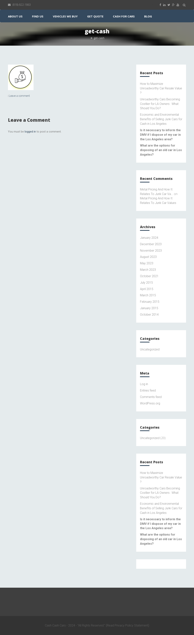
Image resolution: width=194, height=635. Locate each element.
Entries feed (148, 390)
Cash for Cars (124, 16)
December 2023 (151, 244)
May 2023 (146, 263)
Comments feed (151, 397)
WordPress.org (150, 403)
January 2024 (149, 237)
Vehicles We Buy (65, 16)
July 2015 (146, 282)
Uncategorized (150, 349)
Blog (148, 16)
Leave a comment (19, 95)
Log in (144, 384)
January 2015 (149, 308)
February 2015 (149, 301)
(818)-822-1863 (22, 4)
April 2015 (146, 289)
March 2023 (148, 269)
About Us (15, 16)
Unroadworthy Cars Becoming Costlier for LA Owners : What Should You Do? (160, 104)
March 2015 (148, 295)
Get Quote (95, 16)
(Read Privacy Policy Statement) (127, 625)
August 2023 (148, 257)
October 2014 (149, 314)
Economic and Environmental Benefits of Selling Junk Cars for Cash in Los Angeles (161, 119)
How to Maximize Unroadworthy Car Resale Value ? (161, 88)
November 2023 (151, 250)
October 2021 (149, 276)
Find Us (37, 16)
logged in (30, 131)
